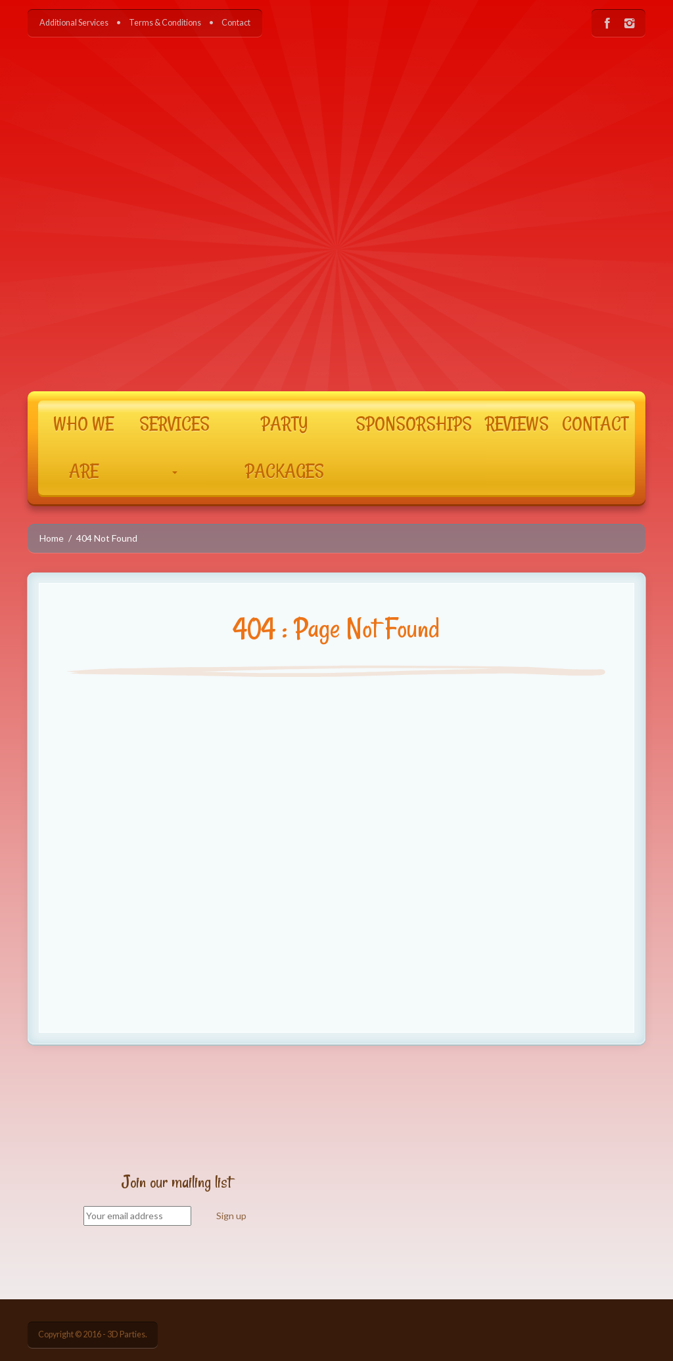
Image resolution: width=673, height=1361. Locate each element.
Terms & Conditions (165, 23)
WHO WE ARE (83, 447)
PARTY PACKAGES (284, 447)
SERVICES (174, 443)
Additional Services (73, 23)
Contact (235, 23)
